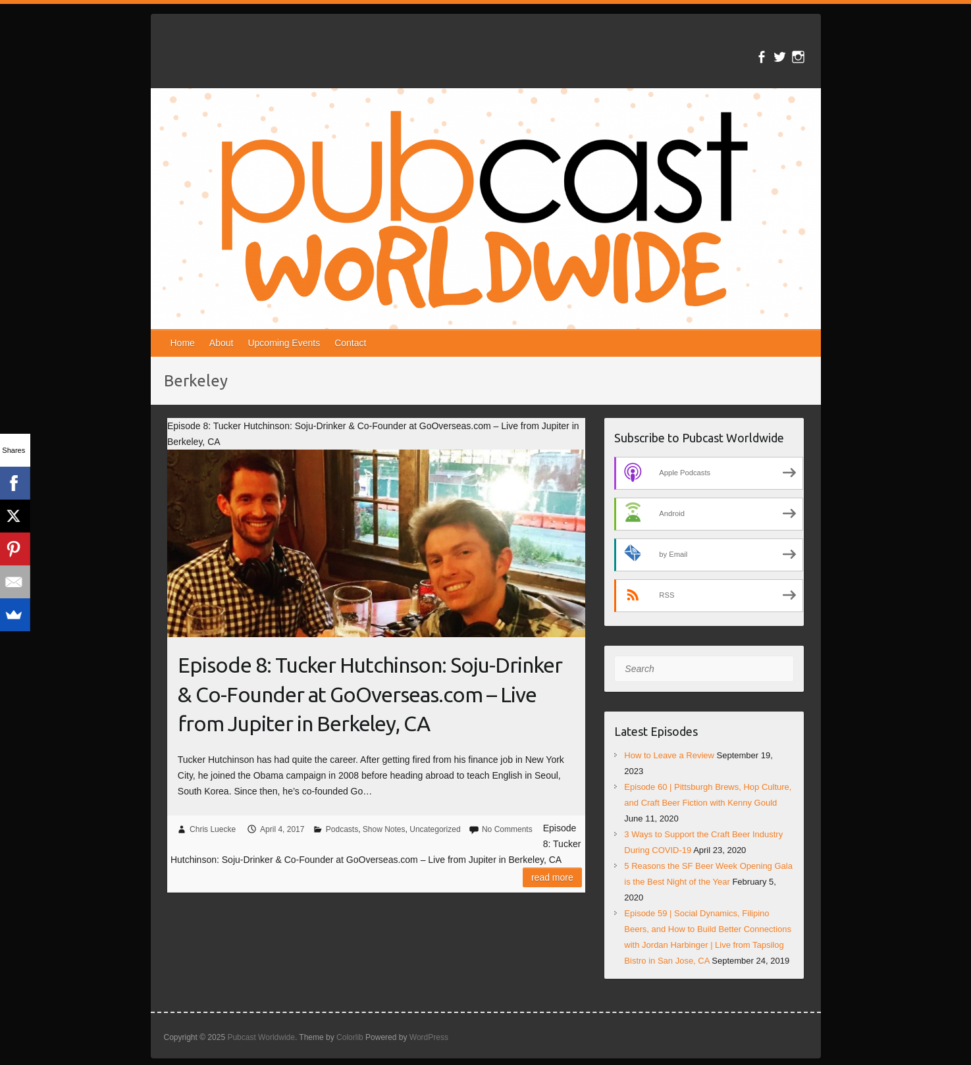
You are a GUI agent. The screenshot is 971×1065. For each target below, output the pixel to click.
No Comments (507, 829)
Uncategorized (434, 829)
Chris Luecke (213, 829)
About (221, 343)
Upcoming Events (284, 343)
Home (183, 343)
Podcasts (342, 829)
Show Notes (384, 829)
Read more (552, 877)
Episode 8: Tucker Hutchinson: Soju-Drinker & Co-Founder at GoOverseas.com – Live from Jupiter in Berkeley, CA (370, 694)
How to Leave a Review (669, 755)
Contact (350, 343)
